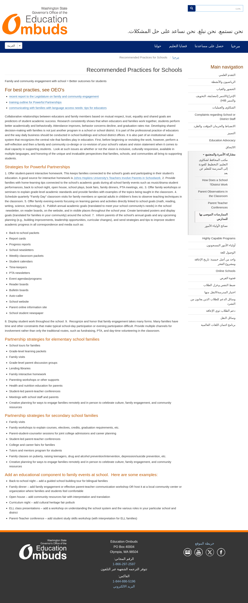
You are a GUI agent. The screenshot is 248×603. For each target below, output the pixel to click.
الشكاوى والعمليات (223, 107)
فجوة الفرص (227, 278)
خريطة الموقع (204, 543)
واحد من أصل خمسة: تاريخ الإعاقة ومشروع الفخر (215, 261)
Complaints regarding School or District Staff (215, 117)
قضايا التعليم (178, 46)
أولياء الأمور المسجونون (221, 245)
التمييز (231, 133)
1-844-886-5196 (124, 581)
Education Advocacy (222, 140)
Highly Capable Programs (218, 238)
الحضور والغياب (225, 89)
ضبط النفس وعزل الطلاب (219, 285)
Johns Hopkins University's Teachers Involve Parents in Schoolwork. (117, 178)
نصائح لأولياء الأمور (216, 225)
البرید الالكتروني (124, 586)
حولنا (157, 46)
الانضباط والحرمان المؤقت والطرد (214, 126)
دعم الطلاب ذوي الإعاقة (220, 310)
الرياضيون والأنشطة (223, 81)
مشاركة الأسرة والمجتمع (219, 154)
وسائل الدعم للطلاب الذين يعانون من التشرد (212, 301)
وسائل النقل (227, 317)
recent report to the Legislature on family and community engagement (54, 96)
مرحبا (235, 45)
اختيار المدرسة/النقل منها (219, 292)
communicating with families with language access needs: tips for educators (58, 107)
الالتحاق (230, 147)
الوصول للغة (227, 252)
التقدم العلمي (227, 74)
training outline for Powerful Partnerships (35, 102)
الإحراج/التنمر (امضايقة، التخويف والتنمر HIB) (216, 98)
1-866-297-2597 (124, 564)
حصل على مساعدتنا (209, 46)
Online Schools (225, 270)
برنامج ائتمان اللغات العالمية (218, 324)
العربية (11, 45)
